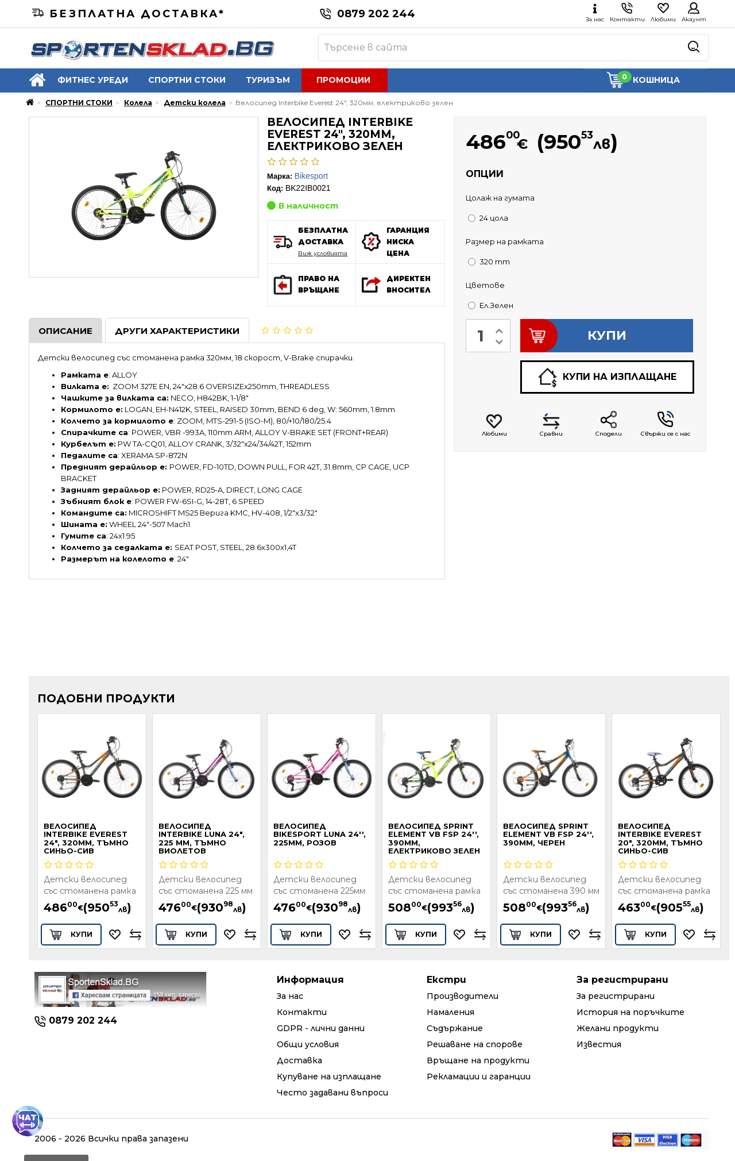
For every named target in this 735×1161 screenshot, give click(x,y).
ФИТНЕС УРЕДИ (92, 80)
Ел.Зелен (490, 305)
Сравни (551, 425)
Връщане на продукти (478, 1060)
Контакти (302, 1012)
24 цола (488, 217)
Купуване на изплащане (329, 1076)
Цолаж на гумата (500, 197)
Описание (65, 330)
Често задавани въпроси (332, 1092)
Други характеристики (177, 330)
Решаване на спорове (475, 1044)
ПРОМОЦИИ (343, 80)
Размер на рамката (505, 241)
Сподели (608, 424)
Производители (462, 996)
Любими (494, 425)
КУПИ (573, 335)
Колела (138, 102)
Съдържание (455, 1028)
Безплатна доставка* (128, 14)
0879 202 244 (367, 14)
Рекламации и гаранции (479, 1076)
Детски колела (195, 102)
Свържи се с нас (665, 424)
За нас (290, 996)
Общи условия (308, 1044)
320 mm (489, 261)
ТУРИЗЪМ (268, 80)
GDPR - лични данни (321, 1028)
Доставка (299, 1060)
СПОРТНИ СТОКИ (187, 80)
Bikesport (311, 175)
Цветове (485, 285)
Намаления (450, 1012)
